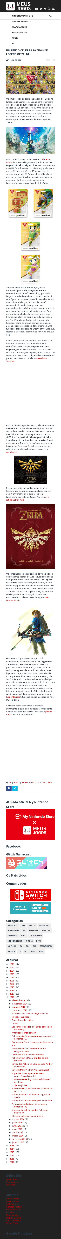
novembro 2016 (20, 1003)
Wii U (33, 951)
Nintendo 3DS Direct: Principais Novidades (32, 1100)
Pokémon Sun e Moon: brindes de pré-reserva (30, 1059)
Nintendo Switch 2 (22, 16)
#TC (10, 783)
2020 (12, 983)
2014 (12, 1148)
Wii (25, 951)
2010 (12, 1162)
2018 (12, 990)
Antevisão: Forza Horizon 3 (25, 1032)
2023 (12, 974)
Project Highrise (19, 1085)
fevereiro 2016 (19, 1138)
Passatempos (46, 946)
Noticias (41, 783)
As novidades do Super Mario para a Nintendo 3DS (29, 1105)
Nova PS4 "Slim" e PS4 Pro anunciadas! (30, 1069)
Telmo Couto (12, 1223)
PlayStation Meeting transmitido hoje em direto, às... (31, 1080)
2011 (12, 1158)
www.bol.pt (11, 452)
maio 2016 (17, 1129)
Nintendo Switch (21, 21)
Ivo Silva (10, 1212)
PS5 (34, 946)
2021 (12, 980)
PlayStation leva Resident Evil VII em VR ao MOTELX (32, 1090)
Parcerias (10, 1184)
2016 (12, 997)
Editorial (33, 930)
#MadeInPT (13, 925)
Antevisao (44, 925)
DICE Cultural (12, 1204)
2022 (12, 977)
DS (24, 930)
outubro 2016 (19, 1006)
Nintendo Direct (29, 783)
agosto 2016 (18, 1119)
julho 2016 (17, 1122)
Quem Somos (12, 1179)
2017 (12, 993)
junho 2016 (17, 1125)
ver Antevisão (13, 696)
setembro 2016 (20, 1010)
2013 (12, 1152)
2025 (12, 967)
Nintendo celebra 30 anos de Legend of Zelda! (31, 1096)
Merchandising (15, 941)
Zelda (49, 783)
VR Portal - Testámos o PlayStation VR (30, 1013)
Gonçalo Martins (14, 1206)
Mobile (29, 941)
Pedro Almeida (13, 1220)
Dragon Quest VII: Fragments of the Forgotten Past (29, 1050)
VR (20, 951)
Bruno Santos (12, 1198)
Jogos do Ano (35, 936)
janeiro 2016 (18, 1142)
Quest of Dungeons (21, 1016)
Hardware (12, 936)
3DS (23, 925)
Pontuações (12, 1181)
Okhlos (15, 1023)
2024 (12, 970)
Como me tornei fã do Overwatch (28, 1054)
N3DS (38, 941)
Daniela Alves (12, 1201)
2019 (12, 987)
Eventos (46, 930)
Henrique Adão (13, 1209)
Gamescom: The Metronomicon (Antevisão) (33, 1042)
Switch (11, 951)
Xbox (15, 38)
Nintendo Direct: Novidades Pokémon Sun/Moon (30, 1111)
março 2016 (18, 1135)
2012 (12, 1155)
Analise (32, 925)
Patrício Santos (13, 1217)
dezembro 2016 (20, 1000)
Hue (13, 1045)
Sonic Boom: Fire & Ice (22, 1020)
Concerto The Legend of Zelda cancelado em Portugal (32, 1028)
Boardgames (13, 930)
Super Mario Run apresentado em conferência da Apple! (28, 1074)
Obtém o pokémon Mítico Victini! (27, 1115)
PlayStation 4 (19, 32)
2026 (12, 964)
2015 (12, 1145)
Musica (17, 783)
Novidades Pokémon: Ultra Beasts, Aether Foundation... (32, 1065)
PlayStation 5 (19, 27)
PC (13, 43)
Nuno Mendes (12, 1215)
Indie (23, 936)
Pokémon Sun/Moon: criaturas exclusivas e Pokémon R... (32, 1037)
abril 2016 (17, 1132)
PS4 (27, 946)
